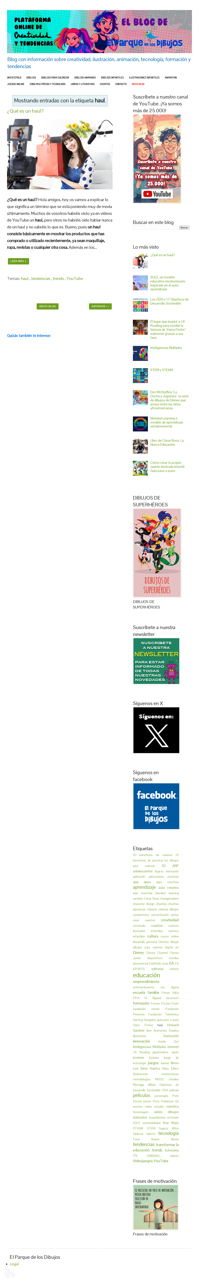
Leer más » (18, 261)
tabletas (139, 1134)
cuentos (160, 925)
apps (150, 882)
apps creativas (167, 882)
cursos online (170, 936)
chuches (162, 904)
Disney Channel (158, 953)
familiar (155, 992)
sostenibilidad (153, 1123)
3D (167, 865)
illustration (148, 1036)
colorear (152, 909)
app (138, 882)
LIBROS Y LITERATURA (82, 84)
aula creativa (168, 887)
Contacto (121, 84)
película (174, 1090)
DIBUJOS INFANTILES (112, 77)
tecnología (168, 1133)
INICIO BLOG (138, 84)
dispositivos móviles (163, 958)
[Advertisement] (60, 477)
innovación (145, 1041)
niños (153, 1084)
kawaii (166, 1063)
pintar (147, 1101)
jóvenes (156, 1058)
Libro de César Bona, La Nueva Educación (167, 442)
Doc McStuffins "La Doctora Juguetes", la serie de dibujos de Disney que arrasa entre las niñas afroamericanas (169, 400)
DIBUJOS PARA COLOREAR (55, 77)
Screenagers (143, 1112)
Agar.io (160, 871)
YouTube (75, 278)
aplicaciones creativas (164, 877)
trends (59, 278)
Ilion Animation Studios (162, 1030)
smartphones (158, 1117)
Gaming (138, 1020)
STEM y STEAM (161, 370)
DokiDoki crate (159, 963)
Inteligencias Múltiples (166, 348)
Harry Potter (145, 1025)
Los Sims (141, 1068)
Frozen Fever (170, 1003)
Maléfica (156, 1069)
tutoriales (172, 1150)
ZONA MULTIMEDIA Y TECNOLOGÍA (47, 84)
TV (140, 1155)
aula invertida (144, 893)
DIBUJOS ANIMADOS (85, 77)
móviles (174, 1079)
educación (146, 975)
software (173, 1117)
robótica (172, 1106)
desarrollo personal (145, 942)
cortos (175, 915)
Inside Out (168, 1041)
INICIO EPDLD (14, 77)
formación (142, 1003)
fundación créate (149, 1009)
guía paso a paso (168, 1020)
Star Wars (171, 1122)
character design (144, 904)
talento (152, 1134)
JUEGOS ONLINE (15, 84)
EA (172, 963)
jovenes (141, 1057)
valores (174, 1156)
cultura (154, 936)
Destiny (164, 942)
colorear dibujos (168, 909)
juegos (154, 1062)
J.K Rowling (142, 1052)
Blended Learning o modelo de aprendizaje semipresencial (166, 422)
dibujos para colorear (149, 947)
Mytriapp (140, 1085)
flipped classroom (165, 998)
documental (141, 963)
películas (144, 1095)
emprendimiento (146, 981)
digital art (172, 947)
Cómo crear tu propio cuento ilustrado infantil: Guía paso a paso (167, 466)
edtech (174, 969)
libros (175, 1063)
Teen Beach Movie (156, 1139)
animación (172, 871)
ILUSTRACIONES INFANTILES (144, 77)
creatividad (170, 919)
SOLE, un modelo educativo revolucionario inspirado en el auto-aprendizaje (167, 283)
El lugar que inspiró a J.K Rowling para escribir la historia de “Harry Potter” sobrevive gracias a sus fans (168, 329)
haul (25, 278)
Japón (175, 1052)
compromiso (142, 915)
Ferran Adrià (170, 993)
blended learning (167, 893)
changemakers (169, 899)
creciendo (142, 926)
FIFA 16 (142, 998)
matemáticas (170, 1074)
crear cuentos (147, 920)
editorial (160, 969)
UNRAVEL (158, 1156)
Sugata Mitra (169, 1128)
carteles (138, 899)
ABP (175, 865)
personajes (163, 1096)
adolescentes (144, 871)
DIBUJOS (31, 77)
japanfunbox (161, 1052)
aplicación (141, 877)
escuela (140, 992)
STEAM (140, 1128)
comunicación (161, 915)
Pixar (157, 1101)
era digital (170, 987)
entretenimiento (147, 987)
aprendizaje (145, 887)
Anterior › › (100, 306)
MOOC (162, 1079)
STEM (153, 1128)
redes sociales (155, 1107)
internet (173, 1046)
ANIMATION (171, 77)
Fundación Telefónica (163, 1014)
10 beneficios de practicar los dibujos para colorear (156, 860)
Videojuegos (143, 1160)
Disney (139, 952)
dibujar (174, 942)
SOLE (138, 1123)
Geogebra (150, 1020)
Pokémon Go (170, 1101)
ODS (165, 1090)
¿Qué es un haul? (25, 111)
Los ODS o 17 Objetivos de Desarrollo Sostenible (169, 301)
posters (139, 1107)
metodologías (144, 1079)
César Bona (152, 899)
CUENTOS (105, 84)
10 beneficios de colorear (154, 855)
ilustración (171, 1036)
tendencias (41, 278)
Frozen (156, 1003)
